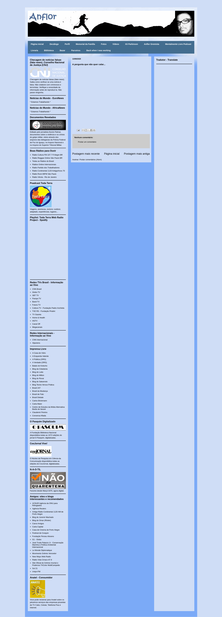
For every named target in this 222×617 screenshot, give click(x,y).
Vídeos (116, 44)
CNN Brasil (36, 289)
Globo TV (36, 292)
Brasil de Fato (38, 394)
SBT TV (35, 295)
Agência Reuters (39, 509)
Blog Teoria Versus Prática (43, 385)
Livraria (34, 50)
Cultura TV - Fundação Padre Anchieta (48, 308)
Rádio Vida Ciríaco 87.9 (42, 560)
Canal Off (36, 324)
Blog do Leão (37, 372)
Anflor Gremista (151, 44)
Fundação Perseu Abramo (43, 536)
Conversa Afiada (39, 416)
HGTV (34, 321)
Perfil (67, 44)
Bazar (62, 50)
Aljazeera (36, 343)
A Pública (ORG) (39, 359)
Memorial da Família (85, 44)
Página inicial (37, 44)
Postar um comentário (87, 142)
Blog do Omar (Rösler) (41, 520)
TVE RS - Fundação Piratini (43, 311)
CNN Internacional (39, 340)
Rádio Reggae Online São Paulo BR (47, 158)
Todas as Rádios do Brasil (43, 161)
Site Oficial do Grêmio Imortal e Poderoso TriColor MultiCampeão (46, 564)
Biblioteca (49, 50)
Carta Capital (37, 527)
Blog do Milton (38, 375)
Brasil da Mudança (40, 391)
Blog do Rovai (38, 378)
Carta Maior (37, 404)
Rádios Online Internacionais (44, 164)
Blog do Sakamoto (39, 381)
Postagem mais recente (86, 153)
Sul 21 (35, 568)
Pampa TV (36, 298)
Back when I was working (98, 50)
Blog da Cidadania (39, 369)
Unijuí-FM (36, 571)
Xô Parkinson (131, 44)
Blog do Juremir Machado (43, 517)
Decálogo (54, 44)
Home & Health (38, 318)
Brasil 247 (36, 388)
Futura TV (36, 305)
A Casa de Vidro (39, 353)
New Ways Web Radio (41, 557)
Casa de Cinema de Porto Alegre (46, 530)
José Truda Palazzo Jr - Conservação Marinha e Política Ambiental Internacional (47, 545)
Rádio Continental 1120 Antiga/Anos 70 (48, 171)
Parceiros (75, 50)
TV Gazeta (36, 314)
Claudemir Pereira (39, 412)
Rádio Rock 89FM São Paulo (44, 174)
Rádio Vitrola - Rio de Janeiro (44, 177)
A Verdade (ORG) (39, 362)
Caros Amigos (38, 523)
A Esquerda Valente (40, 356)
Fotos (103, 44)
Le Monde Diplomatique (42, 550)
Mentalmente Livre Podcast (178, 44)
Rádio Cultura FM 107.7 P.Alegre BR (47, 155)
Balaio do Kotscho (39, 366)
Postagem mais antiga (137, 153)
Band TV (35, 302)
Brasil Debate (37, 397)
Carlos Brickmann (39, 401)
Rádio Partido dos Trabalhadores (46, 168)
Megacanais (37, 327)
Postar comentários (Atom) (91, 159)
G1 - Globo (36, 539)
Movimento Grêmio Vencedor (44, 553)
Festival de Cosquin (40, 533)
